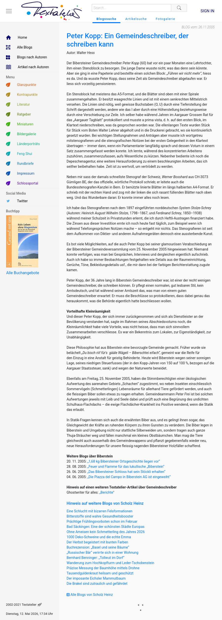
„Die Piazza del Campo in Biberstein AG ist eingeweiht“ (128, 477)
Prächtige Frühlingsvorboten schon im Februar (102, 521)
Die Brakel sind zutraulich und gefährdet (97, 584)
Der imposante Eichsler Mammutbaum (96, 578)
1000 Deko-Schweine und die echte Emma (99, 537)
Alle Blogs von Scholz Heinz (90, 595)
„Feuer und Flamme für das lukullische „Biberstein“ (125, 467)
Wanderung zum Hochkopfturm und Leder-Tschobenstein (110, 563)
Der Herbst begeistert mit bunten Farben (97, 542)
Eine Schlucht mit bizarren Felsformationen (99, 511)
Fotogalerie (165, 19)
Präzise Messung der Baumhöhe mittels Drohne (103, 568)
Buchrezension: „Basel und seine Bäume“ (98, 547)
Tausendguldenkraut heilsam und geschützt (100, 573)
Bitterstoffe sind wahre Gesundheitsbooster (100, 516)
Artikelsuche (136, 19)
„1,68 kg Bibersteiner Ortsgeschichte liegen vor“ (123, 461)
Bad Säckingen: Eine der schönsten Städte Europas (106, 527)
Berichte (107, 492)
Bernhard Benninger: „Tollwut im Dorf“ (95, 558)
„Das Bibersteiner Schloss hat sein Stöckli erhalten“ (126, 472)
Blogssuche (106, 19)
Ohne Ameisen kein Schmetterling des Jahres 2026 (106, 532)
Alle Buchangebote (22, 272)
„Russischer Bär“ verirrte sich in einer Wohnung (102, 552)
